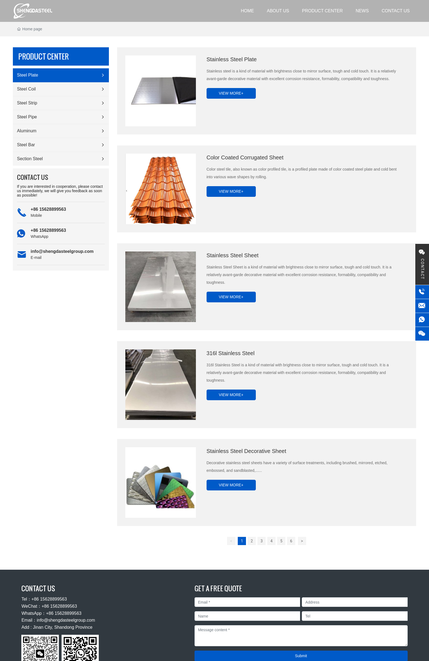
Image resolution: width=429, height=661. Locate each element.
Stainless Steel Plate (232, 59)
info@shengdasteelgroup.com (62, 251)
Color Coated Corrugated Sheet (245, 157)
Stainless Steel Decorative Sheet (246, 451)
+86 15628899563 (48, 209)
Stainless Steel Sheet (233, 255)
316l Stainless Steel (231, 353)
